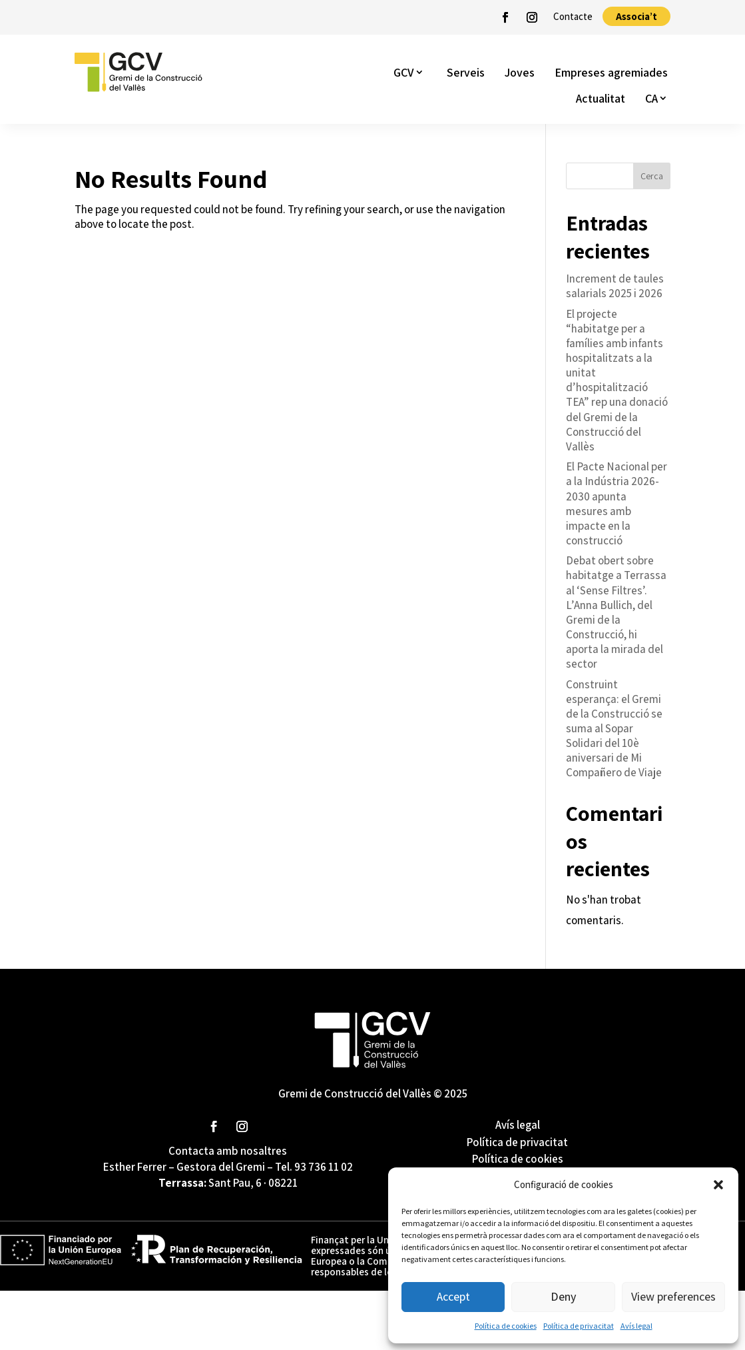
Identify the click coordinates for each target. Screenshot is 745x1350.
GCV (403, 72)
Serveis (466, 72)
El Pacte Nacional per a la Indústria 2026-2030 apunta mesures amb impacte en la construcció (616, 503)
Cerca (651, 176)
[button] (718, 1184)
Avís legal (636, 1326)
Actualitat (600, 98)
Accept (453, 1296)
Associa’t (636, 16)
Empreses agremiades (611, 72)
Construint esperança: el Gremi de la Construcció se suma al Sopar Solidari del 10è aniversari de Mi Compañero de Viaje (614, 728)
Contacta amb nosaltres (227, 1150)
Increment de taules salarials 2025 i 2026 (615, 286)
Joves (520, 72)
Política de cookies (506, 1326)
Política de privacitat (578, 1326)
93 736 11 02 (323, 1166)
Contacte (573, 16)
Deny (563, 1296)
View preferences (673, 1296)
